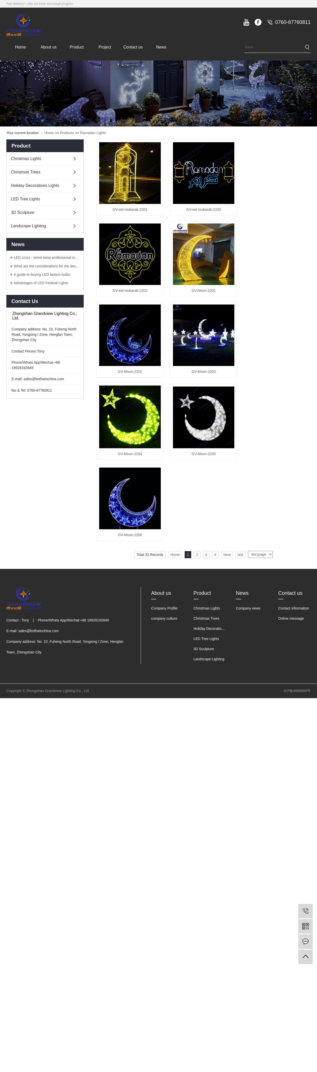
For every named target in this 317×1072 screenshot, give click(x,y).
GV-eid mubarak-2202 (206, 211)
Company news (248, 616)
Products (67, 133)
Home (20, 47)
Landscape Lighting (28, 226)
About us (49, 47)
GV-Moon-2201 (206, 294)
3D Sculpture (22, 212)
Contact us (133, 47)
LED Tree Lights (25, 199)
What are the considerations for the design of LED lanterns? (47, 266)
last (240, 563)
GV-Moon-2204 (131, 460)
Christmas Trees (25, 172)
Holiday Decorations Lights (35, 185)
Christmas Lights (26, 158)
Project (105, 47)
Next (227, 563)
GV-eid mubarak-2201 (130, 211)
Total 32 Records (150, 563)
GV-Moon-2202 (131, 376)
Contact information (293, 616)
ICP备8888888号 (297, 699)
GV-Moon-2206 (131, 543)
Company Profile (164, 616)
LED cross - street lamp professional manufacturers (47, 257)
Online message (291, 626)
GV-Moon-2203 (206, 376)
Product (77, 47)
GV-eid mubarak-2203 (130, 294)
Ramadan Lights (93, 133)
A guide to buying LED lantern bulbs (42, 275)
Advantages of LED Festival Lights (41, 283)
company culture (164, 626)
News (161, 47)
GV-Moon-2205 (206, 460)
